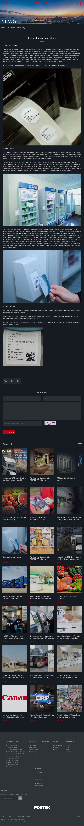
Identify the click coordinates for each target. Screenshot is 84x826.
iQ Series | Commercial (12, 764)
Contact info (38, 775)
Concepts (68, 747)
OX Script (8, 766)
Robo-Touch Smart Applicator (13, 756)
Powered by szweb (17, 821)
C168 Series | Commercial (12, 760)
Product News (32, 747)
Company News (33, 751)
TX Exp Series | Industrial (12, 747)
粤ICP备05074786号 (6, 821)
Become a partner (40, 783)
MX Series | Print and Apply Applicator (15, 751)
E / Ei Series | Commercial (12, 758)
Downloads (56, 747)
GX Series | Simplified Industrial (14, 749)
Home (3, 28)
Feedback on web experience (23, 816)
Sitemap (10, 816)
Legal (2, 816)
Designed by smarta (27, 821)
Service (55, 749)
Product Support (57, 745)
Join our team (38, 772)
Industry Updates (33, 754)
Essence (68, 754)
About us (68, 745)
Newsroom (10, 28)
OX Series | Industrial (11, 745)
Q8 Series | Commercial (12, 762)
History (67, 749)
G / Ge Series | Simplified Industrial (15, 754)
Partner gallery (39, 785)
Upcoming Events (33, 749)
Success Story (20, 28)
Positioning (68, 751)
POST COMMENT (8, 433)
